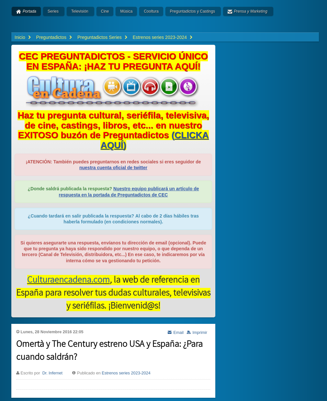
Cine (105, 11)
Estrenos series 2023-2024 (126, 373)
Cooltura (151, 11)
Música (126, 11)
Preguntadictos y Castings (192, 11)
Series (53, 11)
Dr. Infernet (52, 373)
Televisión (79, 11)
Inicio (20, 37)
